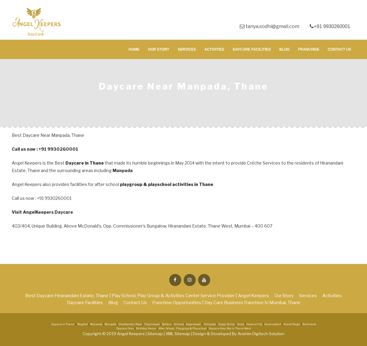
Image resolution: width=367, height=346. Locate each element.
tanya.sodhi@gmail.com (269, 26)
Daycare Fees (125, 328)
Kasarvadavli (272, 324)
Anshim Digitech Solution (261, 333)
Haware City (254, 324)
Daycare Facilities (252, 49)
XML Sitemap (178, 333)
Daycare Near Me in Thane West (230, 328)
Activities (214, 49)
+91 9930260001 (332, 26)
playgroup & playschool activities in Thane (166, 184)
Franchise (308, 49)
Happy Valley (226, 324)
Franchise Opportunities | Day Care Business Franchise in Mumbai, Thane (226, 302)
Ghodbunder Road (130, 324)
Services (187, 49)
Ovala (240, 324)
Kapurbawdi (193, 324)
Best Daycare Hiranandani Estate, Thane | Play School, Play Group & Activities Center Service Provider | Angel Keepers (147, 295)
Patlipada (210, 324)
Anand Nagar (291, 324)
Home (134, 49)
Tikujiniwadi (152, 324)
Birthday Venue (146, 328)
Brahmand (309, 324)
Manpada (110, 324)
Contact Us (339, 49)
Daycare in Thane (84, 162)
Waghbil (82, 324)
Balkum (167, 324)
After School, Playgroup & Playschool (182, 328)
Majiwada (96, 324)
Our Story (158, 49)
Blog (284, 49)
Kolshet (179, 324)
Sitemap (155, 333)
